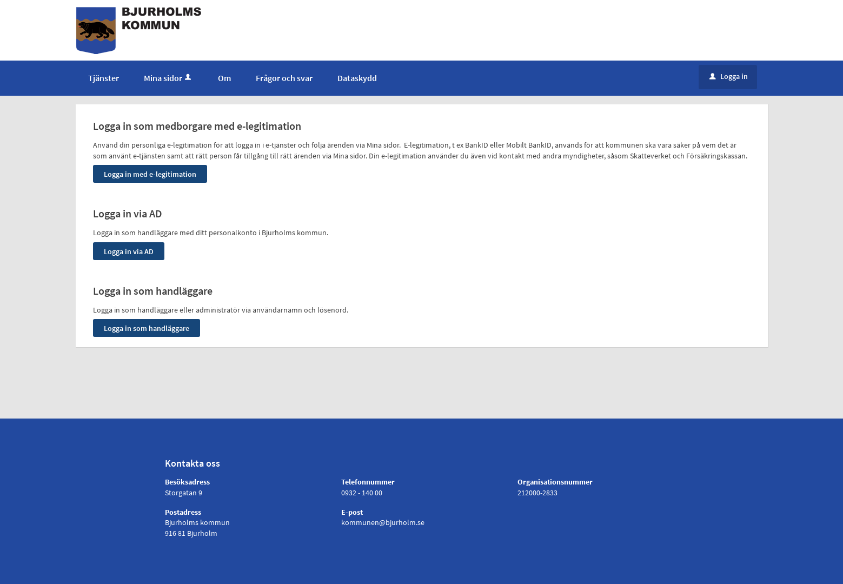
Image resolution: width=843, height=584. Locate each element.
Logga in (728, 76)
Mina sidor (168, 77)
